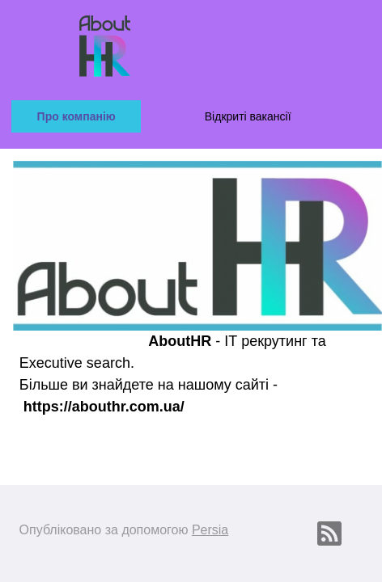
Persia (210, 530)
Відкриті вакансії (248, 116)
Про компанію (76, 116)
